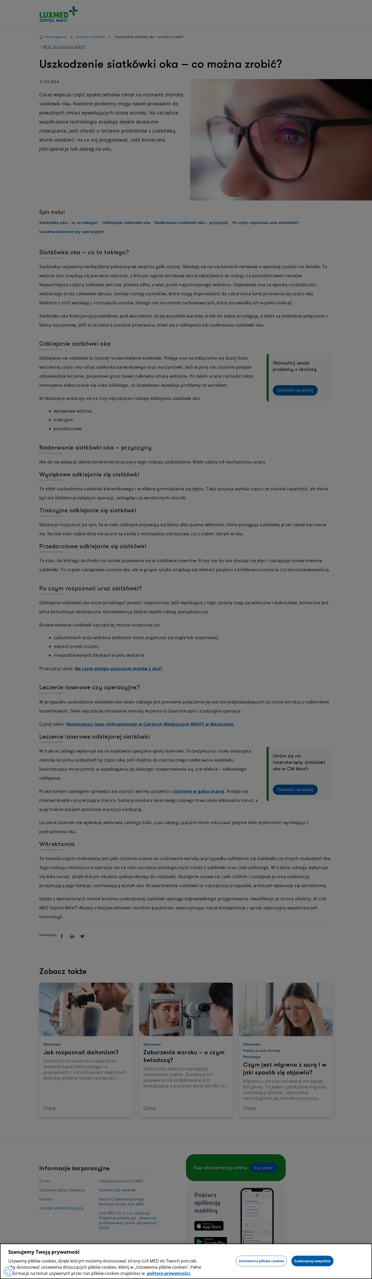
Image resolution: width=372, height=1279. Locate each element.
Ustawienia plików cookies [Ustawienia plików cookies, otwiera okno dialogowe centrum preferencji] (261, 1260)
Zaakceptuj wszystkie (312, 1260)
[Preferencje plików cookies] (9, 1271)
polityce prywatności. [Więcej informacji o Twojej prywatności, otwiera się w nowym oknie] (168, 1273)
